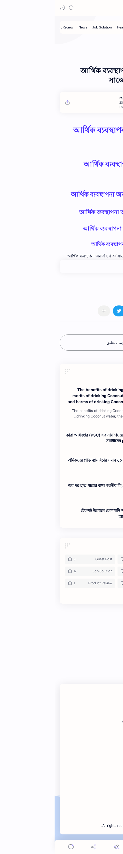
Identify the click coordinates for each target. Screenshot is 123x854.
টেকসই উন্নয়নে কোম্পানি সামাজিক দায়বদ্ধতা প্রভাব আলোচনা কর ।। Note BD (66, 513)
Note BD (89, 825)
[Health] (67, 27)
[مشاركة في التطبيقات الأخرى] (49, 310)
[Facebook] (105, 721)
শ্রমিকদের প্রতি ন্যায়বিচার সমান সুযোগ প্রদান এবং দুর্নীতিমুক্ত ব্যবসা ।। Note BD (60, 463)
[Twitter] (88, 721)
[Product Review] (35, 583)
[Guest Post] (104, 27)
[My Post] (84, 27)
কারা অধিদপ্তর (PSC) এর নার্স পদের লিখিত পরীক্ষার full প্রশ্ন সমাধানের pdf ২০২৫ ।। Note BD (58, 438)
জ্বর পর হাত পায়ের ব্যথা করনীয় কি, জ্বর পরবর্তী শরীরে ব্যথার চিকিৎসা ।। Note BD (60, 488)
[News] (28, 27)
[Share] (39, 846)
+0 (98, 266)
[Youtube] (73, 721)
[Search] (17, 8)
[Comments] (16, 846)
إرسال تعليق (61, 342)
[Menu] (61, 846)
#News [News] (109, 288)
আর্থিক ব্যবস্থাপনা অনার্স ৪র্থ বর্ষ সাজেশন (67, 194)
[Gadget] (88, 559)
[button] (8, 8)
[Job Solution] (47, 27)
